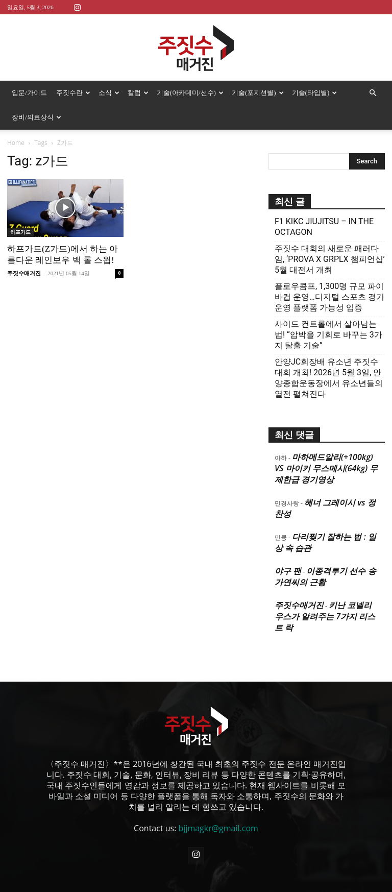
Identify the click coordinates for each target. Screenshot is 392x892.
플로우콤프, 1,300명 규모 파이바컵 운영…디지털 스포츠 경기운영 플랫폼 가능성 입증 (329, 272)
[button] (372, 93)
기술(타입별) (314, 93)
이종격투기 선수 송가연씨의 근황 (325, 552)
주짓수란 (73, 93)
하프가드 (20, 207)
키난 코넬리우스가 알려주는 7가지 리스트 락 (325, 592)
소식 (109, 93)
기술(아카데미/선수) (190, 93)
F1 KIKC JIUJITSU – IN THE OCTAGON (324, 202)
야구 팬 (288, 546)
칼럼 (138, 93)
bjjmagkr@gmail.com (218, 803)
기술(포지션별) (258, 93)
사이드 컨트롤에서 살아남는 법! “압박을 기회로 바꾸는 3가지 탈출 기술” (328, 310)
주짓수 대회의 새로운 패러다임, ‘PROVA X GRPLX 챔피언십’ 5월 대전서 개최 (330, 234)
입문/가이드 (29, 93)
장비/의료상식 (36, 117)
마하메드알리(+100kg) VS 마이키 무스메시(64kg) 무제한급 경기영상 (326, 444)
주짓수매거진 (24, 249)
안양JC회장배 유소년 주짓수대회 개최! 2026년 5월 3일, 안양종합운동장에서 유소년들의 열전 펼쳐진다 (329, 353)
